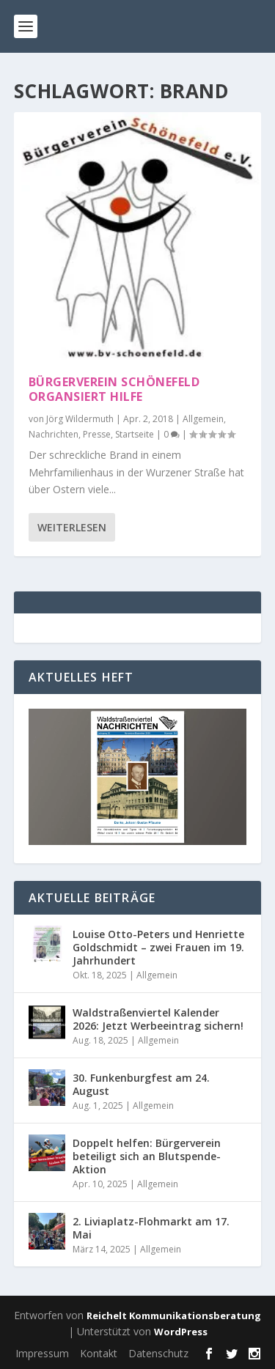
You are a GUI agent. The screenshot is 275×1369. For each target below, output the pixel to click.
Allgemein (203, 419)
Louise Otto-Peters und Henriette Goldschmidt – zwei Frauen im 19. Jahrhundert (158, 947)
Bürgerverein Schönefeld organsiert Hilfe (114, 389)
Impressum (42, 1353)
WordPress (181, 1331)
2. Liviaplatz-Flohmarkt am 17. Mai (151, 1227)
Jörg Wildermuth (80, 419)
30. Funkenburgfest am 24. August (141, 1084)
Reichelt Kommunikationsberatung (174, 1315)
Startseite (134, 434)
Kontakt (98, 1353)
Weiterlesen (71, 527)
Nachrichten (53, 434)
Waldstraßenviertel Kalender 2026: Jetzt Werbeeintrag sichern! (158, 1019)
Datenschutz (158, 1353)
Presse (97, 434)
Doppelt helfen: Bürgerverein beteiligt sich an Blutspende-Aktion (147, 1156)
